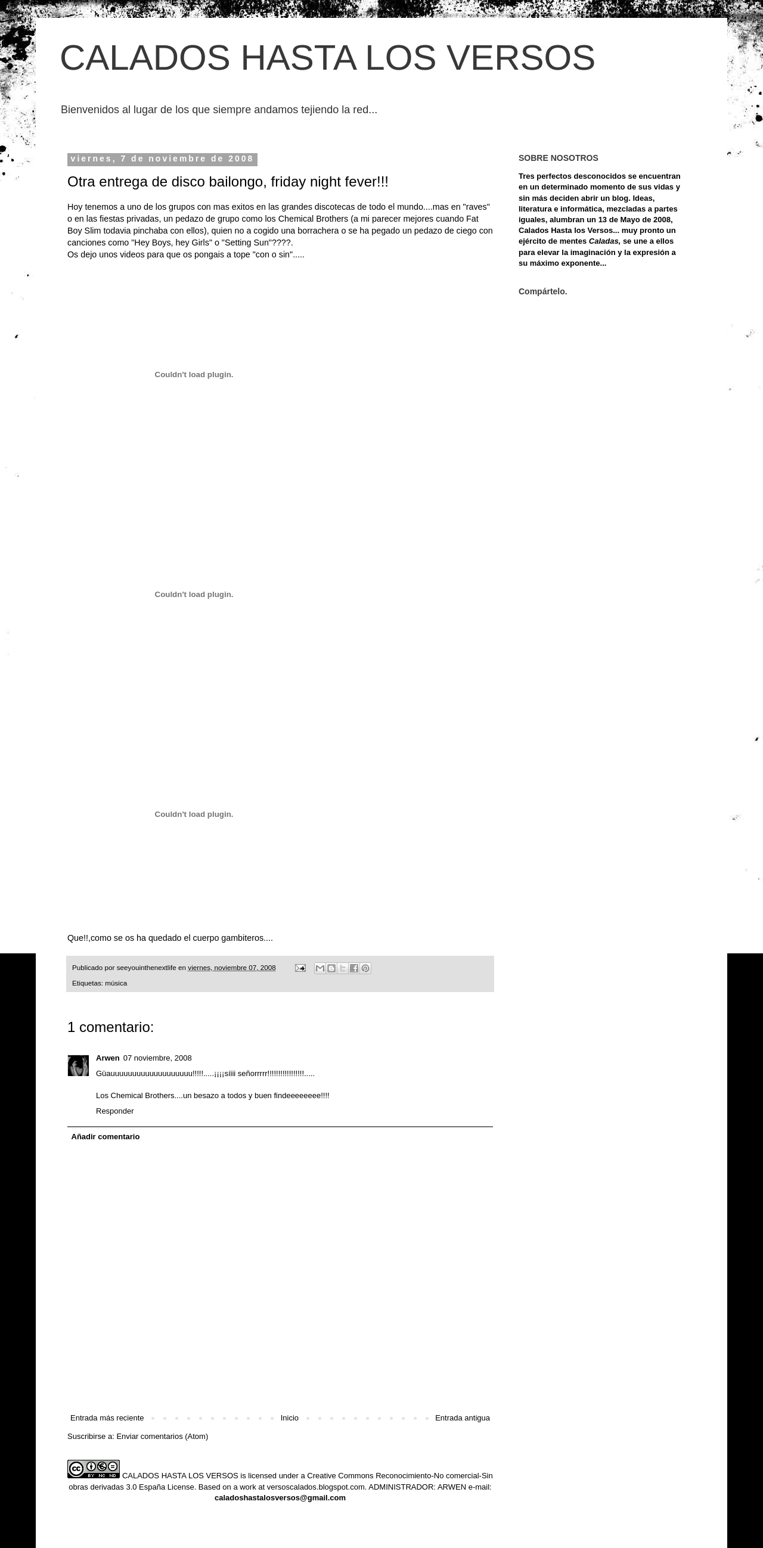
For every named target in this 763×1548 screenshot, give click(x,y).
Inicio (290, 1417)
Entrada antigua (462, 1417)
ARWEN (452, 1486)
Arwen (108, 1057)
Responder (115, 1110)
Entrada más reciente (107, 1417)
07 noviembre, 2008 (157, 1057)
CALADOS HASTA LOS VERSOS (327, 57)
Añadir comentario (106, 1136)
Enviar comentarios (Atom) (162, 1436)
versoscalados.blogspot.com (316, 1486)
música (116, 983)
